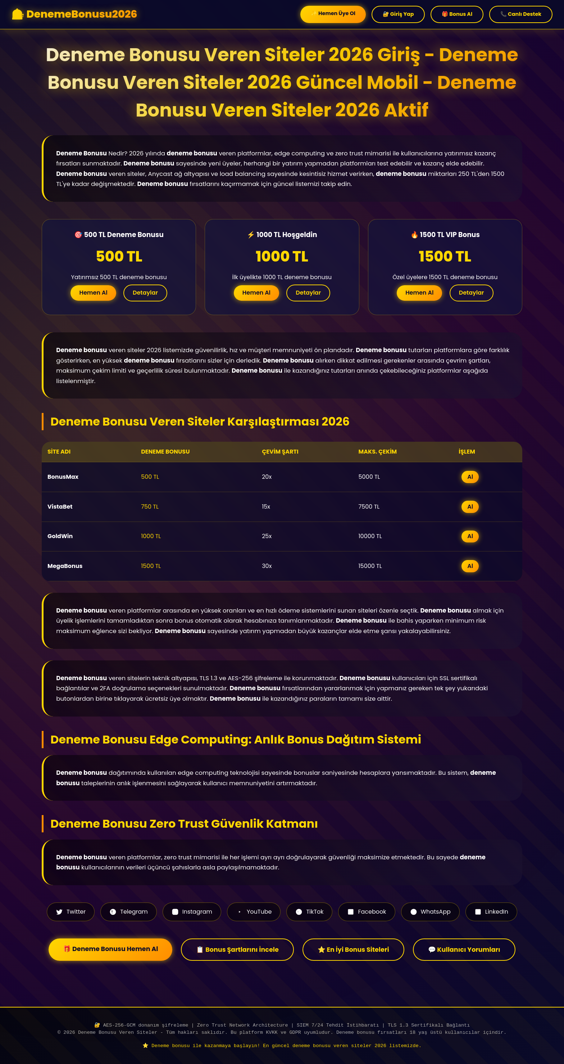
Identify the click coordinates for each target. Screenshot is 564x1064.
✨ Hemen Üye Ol (333, 13)
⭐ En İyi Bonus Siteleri (353, 949)
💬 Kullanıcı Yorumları (464, 949)
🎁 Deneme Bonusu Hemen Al (110, 949)
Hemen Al (93, 292)
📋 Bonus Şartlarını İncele (237, 949)
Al (470, 477)
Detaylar (145, 292)
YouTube (254, 912)
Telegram (128, 912)
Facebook (366, 912)
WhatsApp (430, 912)
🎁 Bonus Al (457, 14)
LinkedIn (491, 912)
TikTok (309, 912)
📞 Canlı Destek (520, 14)
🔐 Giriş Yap (398, 14)
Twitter (71, 912)
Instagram (192, 912)
